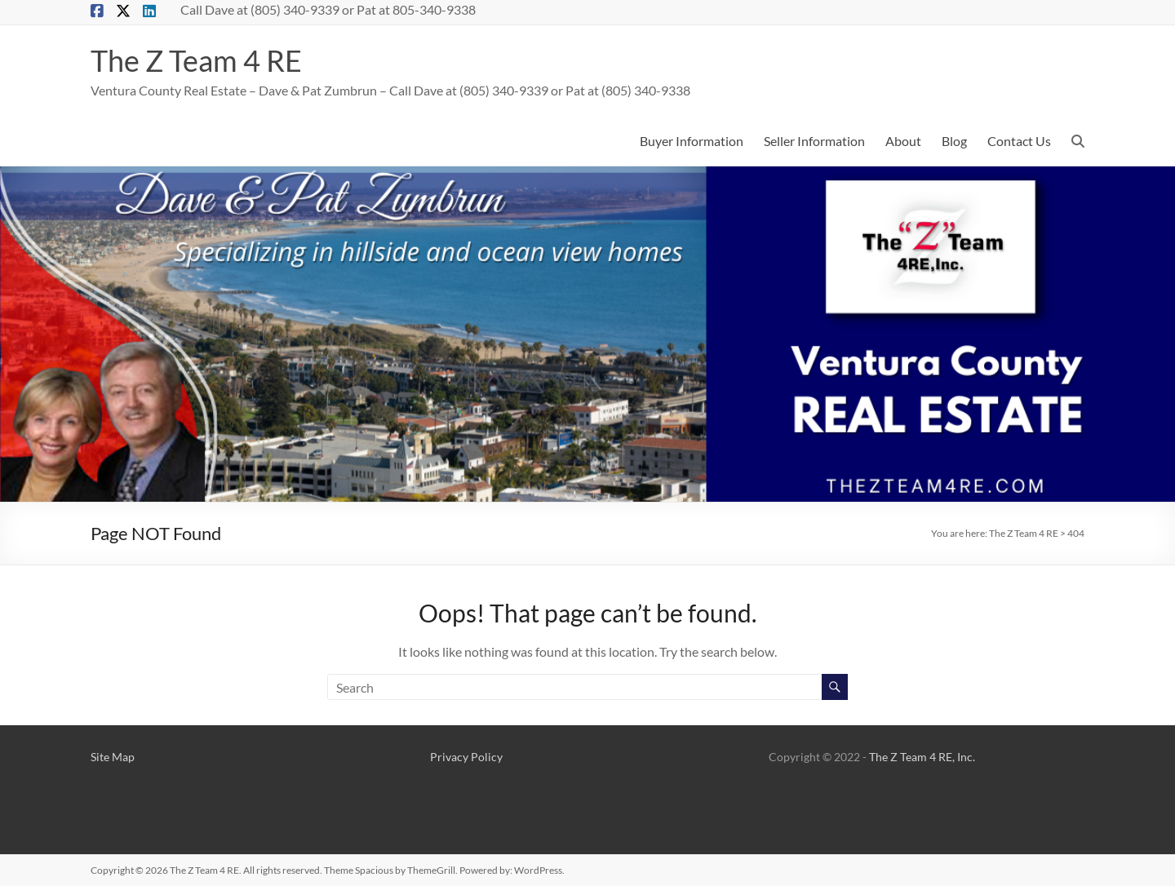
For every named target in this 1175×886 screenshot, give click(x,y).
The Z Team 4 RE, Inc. (922, 757)
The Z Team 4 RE (196, 60)
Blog (954, 140)
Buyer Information (691, 140)
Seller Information (814, 140)
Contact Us (1019, 140)
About (903, 140)
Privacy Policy (466, 757)
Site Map (113, 757)
